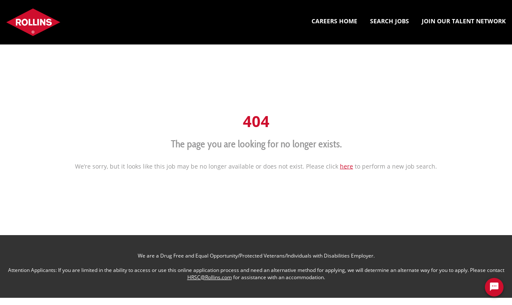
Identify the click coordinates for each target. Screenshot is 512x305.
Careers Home (334, 21)
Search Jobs (389, 21)
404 (256, 121)
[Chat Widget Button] (494, 287)
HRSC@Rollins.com (209, 277)
